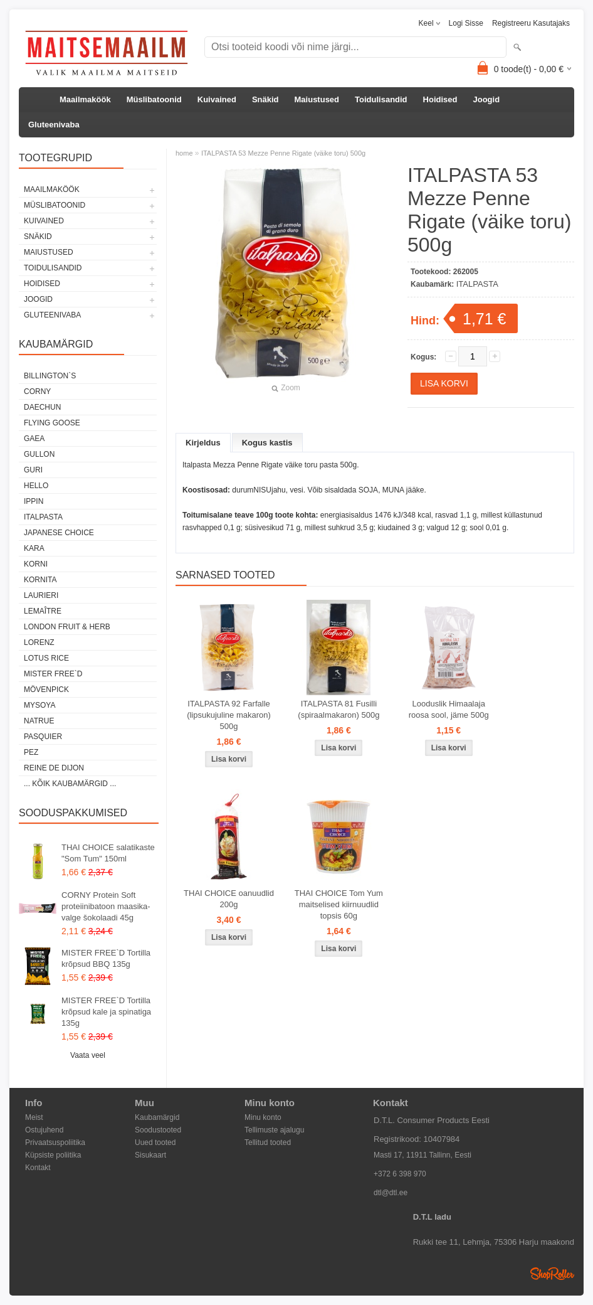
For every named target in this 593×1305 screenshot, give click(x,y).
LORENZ (39, 642)
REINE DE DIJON (54, 768)
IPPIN (33, 501)
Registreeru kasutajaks (531, 23)
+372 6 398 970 (400, 1173)
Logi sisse (466, 23)
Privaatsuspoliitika (55, 1142)
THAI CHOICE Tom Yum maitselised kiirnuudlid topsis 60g (339, 904)
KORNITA (40, 579)
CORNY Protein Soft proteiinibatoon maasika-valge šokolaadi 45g (105, 906)
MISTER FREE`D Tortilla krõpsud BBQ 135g (105, 958)
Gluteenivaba (54, 124)
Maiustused (317, 99)
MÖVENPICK (46, 689)
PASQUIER (43, 736)
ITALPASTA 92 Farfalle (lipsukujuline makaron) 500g (229, 715)
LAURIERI (41, 595)
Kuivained (216, 99)
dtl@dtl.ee (390, 1192)
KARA (34, 548)
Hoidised (440, 99)
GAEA (34, 438)
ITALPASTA (43, 517)
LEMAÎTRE (42, 611)
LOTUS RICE (46, 658)
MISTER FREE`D (53, 673)
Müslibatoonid (154, 99)
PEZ (31, 752)
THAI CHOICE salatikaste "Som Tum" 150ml (108, 853)
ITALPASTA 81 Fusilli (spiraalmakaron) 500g (338, 709)
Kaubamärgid (157, 1117)
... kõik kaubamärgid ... (70, 783)
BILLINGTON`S (50, 375)
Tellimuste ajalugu (274, 1130)
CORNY (37, 391)
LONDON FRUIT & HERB (67, 626)
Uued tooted (155, 1142)
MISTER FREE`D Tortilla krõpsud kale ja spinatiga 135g (106, 1012)
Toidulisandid (381, 99)
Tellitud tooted (267, 1142)
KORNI (36, 564)
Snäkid (265, 99)
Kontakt (38, 1167)
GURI (33, 470)
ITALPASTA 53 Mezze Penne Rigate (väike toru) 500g (283, 153)
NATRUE (39, 720)
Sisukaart (150, 1155)
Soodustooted (158, 1130)
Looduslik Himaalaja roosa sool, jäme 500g (449, 709)
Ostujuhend (44, 1130)
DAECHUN (42, 407)
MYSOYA (39, 705)
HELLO (36, 485)
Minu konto (262, 1117)
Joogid (486, 99)
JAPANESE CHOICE (59, 532)
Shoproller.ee (552, 1273)
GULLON (39, 454)
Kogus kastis (267, 442)
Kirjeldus (203, 442)
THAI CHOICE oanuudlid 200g (229, 898)
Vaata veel (87, 1055)
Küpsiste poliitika (53, 1155)
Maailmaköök (85, 99)
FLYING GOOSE (52, 422)
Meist (34, 1117)
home (184, 153)
